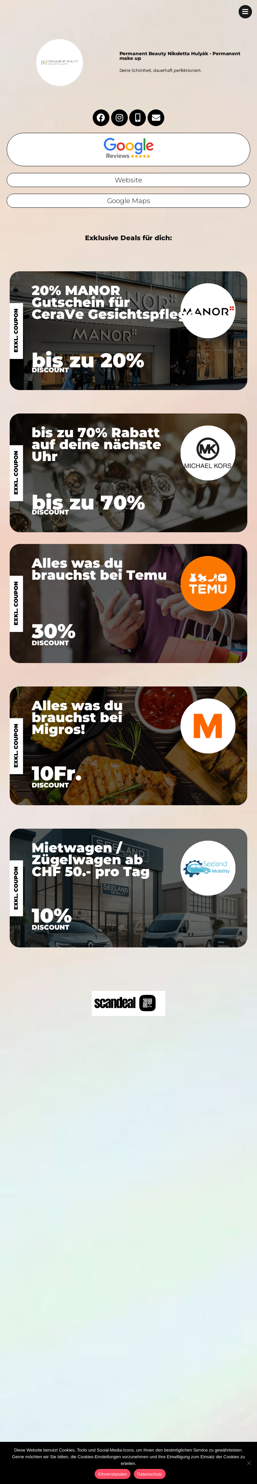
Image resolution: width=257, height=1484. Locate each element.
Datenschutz (149, 1474)
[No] (248, 1463)
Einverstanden (112, 1474)
